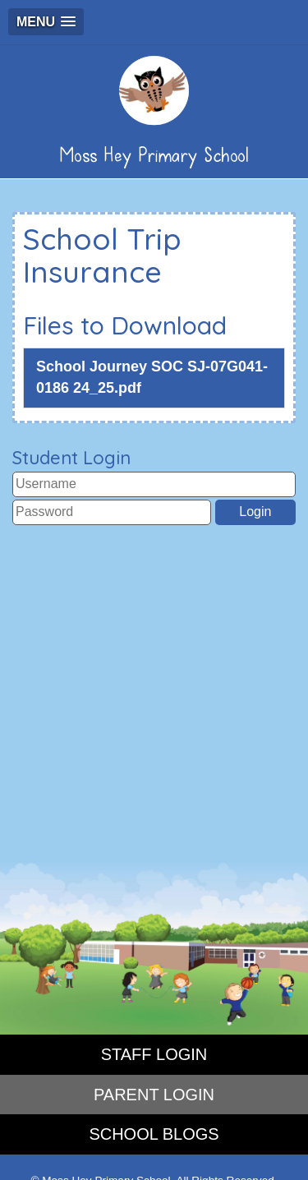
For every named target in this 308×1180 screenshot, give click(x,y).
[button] (46, 21)
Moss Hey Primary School (154, 110)
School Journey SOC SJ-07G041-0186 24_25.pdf (152, 377)
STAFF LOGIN (154, 1054)
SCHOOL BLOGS (153, 1134)
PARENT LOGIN (154, 1095)
